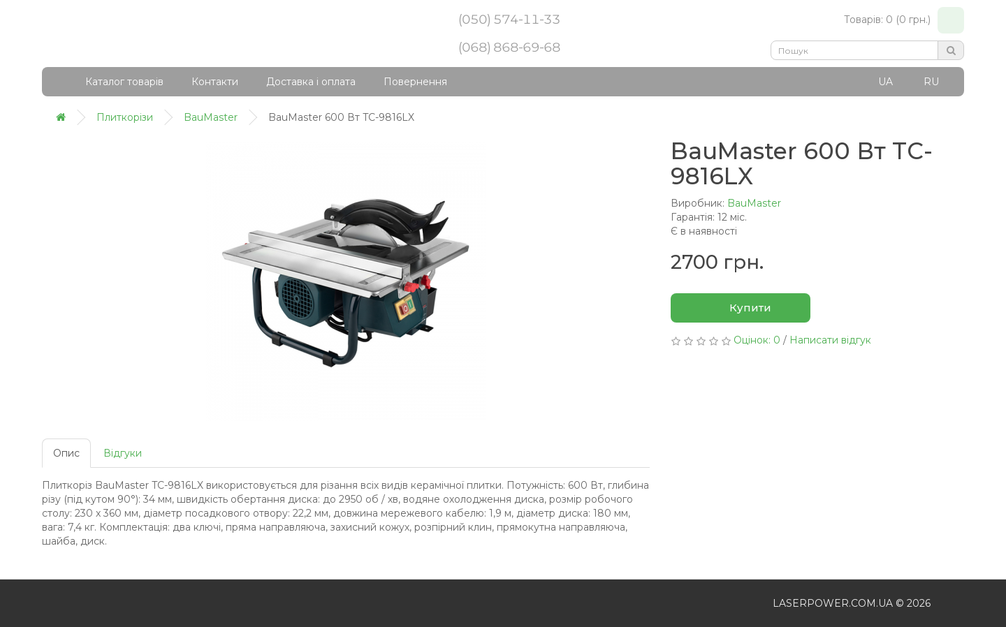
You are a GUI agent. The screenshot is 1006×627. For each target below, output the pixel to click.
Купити (740, 308)
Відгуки (122, 453)
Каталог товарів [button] (115, 82)
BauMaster (754, 203)
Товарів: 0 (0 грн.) (904, 20)
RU (931, 81)
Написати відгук (830, 340)
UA (885, 81)
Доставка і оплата (311, 81)
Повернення (415, 81)
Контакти (214, 81)
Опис (66, 453)
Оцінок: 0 (757, 340)
